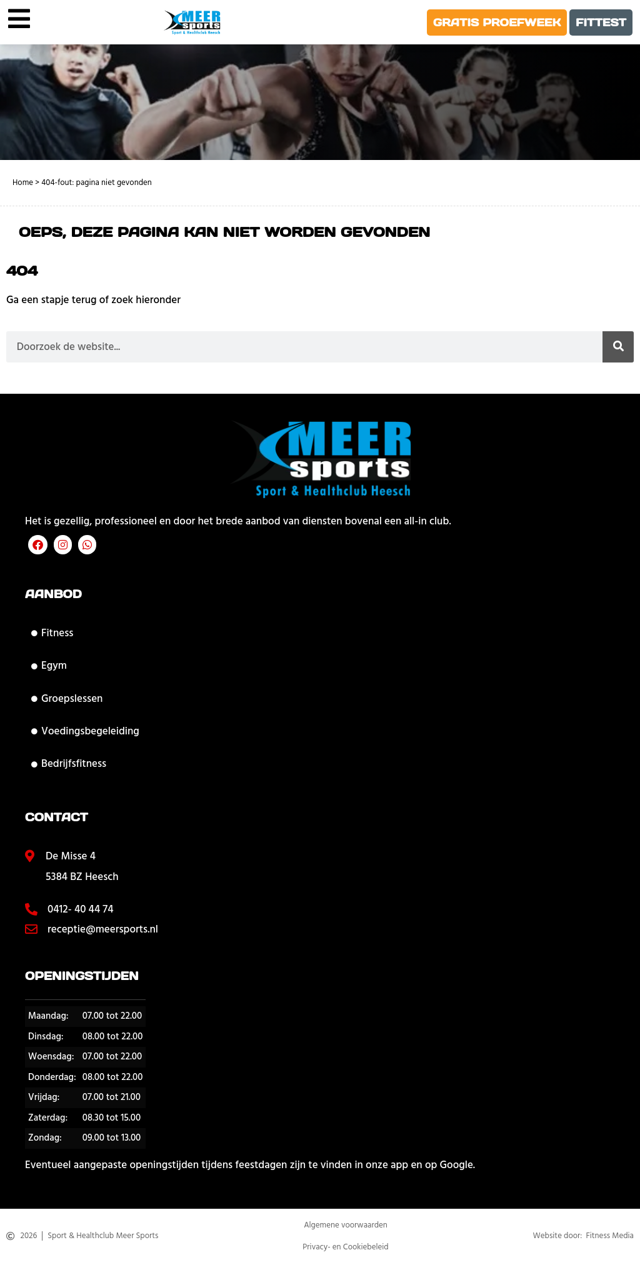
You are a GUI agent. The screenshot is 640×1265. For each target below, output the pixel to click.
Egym (49, 665)
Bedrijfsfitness (68, 763)
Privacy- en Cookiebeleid (345, 1248)
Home (22, 182)
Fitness (52, 633)
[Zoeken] (618, 346)
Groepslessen (66, 698)
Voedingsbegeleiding (85, 731)
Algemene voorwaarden (346, 1226)
